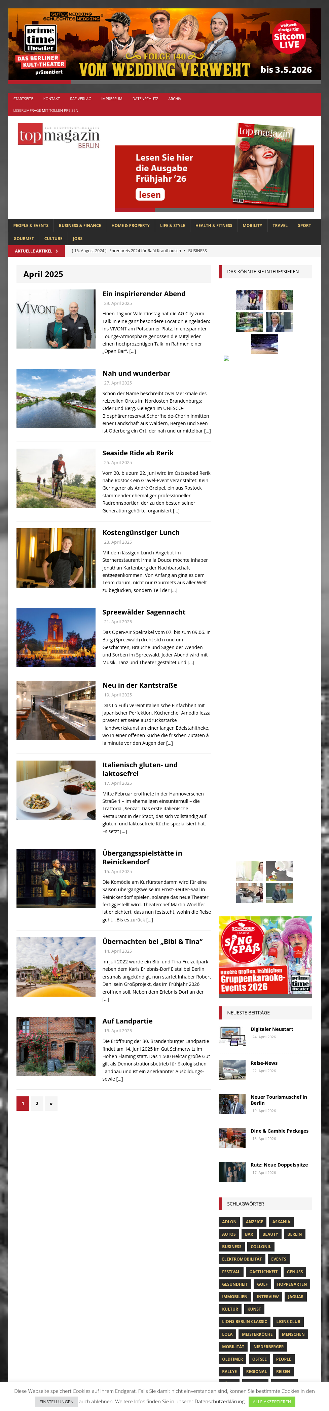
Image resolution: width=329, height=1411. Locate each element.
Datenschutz (145, 98)
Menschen (293, 829)
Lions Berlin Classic (244, 816)
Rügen (229, 878)
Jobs (77, 238)
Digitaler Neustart (272, 523)
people (283, 854)
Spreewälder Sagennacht (143, 612)
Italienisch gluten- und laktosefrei (140, 769)
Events (278, 754)
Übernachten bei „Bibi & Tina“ (152, 941)
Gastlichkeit (263, 766)
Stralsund (234, 891)
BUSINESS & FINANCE (80, 225)
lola (227, 829)
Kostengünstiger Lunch (141, 532)
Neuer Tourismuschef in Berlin (279, 594)
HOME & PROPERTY (130, 225)
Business (231, 741)
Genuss (295, 766)
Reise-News (264, 557)
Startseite (23, 98)
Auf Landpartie (127, 1021)
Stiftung (284, 878)
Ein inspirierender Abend (143, 293)
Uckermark (268, 891)
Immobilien (234, 791)
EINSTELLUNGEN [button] (56, 1402)
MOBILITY (252, 225)
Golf (262, 779)
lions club (288, 816)
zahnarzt (233, 916)
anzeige (254, 716)
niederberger (269, 841)
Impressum (111, 98)
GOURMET (23, 238)
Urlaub (298, 891)
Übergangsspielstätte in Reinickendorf (142, 857)
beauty (270, 729)
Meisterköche (257, 829)
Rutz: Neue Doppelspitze (279, 659)
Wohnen (293, 904)
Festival (231, 766)
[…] (132, 351)
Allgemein (103, 1146)
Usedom (231, 904)
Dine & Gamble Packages (279, 625)
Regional (256, 866)
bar (249, 729)
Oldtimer (232, 854)
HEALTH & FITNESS (213, 225)
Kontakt (51, 98)
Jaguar (295, 791)
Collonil (261, 741)
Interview (268, 791)
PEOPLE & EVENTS (30, 225)
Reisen (283, 866)
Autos (228, 729)
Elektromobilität (242, 754)
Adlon (229, 716)
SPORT (304, 225)
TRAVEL (280, 225)
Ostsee (259, 854)
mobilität (233, 841)
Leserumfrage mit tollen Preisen (45, 110)
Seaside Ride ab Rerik (138, 452)
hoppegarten (292, 779)
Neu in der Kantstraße (139, 685)
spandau (255, 878)
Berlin (294, 729)
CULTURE (53, 238)
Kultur (230, 804)
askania (281, 716)
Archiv (175, 98)
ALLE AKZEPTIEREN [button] (272, 1402)
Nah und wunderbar (136, 373)
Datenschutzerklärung (220, 1401)
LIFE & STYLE (172, 225)
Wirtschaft (262, 904)
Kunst (254, 804)
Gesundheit (235, 779)
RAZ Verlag (80, 98)
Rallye (229, 866)
